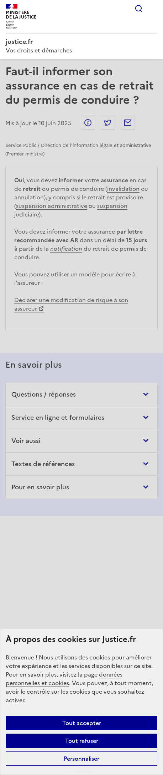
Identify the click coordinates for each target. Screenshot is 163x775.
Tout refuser (81, 740)
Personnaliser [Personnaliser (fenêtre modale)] (81, 758)
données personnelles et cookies (64, 678)
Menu (153, 8)
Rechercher (139, 8)
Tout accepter (81, 723)
